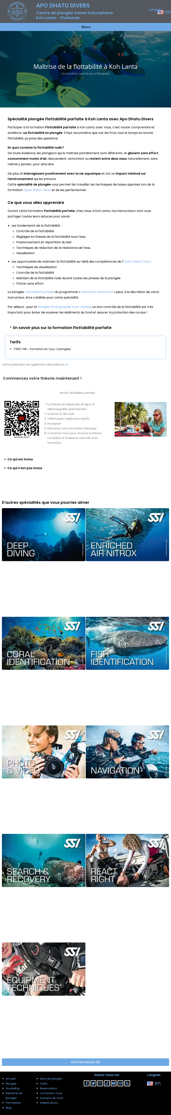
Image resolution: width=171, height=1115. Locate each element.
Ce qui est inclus (20, 459)
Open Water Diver (37, 190)
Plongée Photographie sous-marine (64, 307)
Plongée (11, 1084)
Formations (13, 1103)
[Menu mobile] (85, 27)
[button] (85, 327)
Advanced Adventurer (97, 292)
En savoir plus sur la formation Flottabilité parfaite (62, 327)
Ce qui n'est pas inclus (24, 468)
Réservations (48, 1088)
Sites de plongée (51, 1079)
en (67, 364)
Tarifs (43, 1084)
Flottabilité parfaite (39, 292)
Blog (8, 1108)
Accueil (10, 1079)
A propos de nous (51, 1098)
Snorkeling (12, 1088)
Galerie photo (49, 1103)
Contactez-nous (51, 1093)
